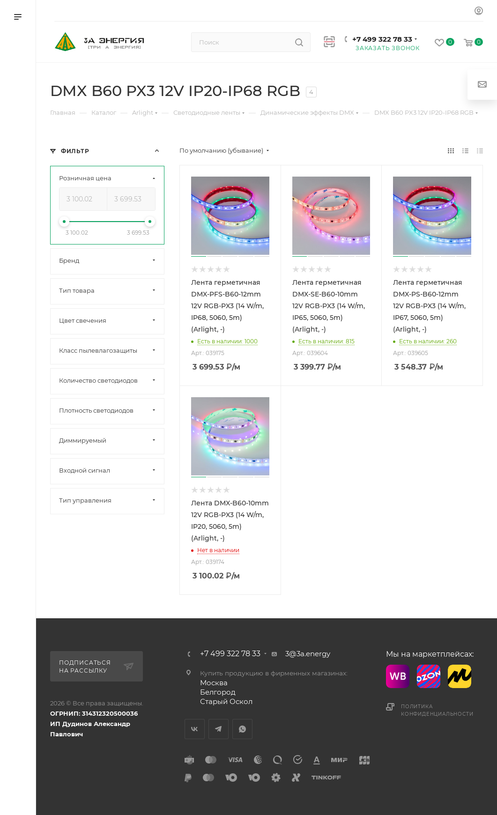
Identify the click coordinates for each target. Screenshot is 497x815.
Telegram (218, 729)
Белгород (218, 692)
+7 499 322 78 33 (382, 39)
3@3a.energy (307, 653)
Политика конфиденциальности (437, 710)
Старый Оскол (226, 701)
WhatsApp (242, 729)
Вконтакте (195, 729)
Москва (214, 682)
